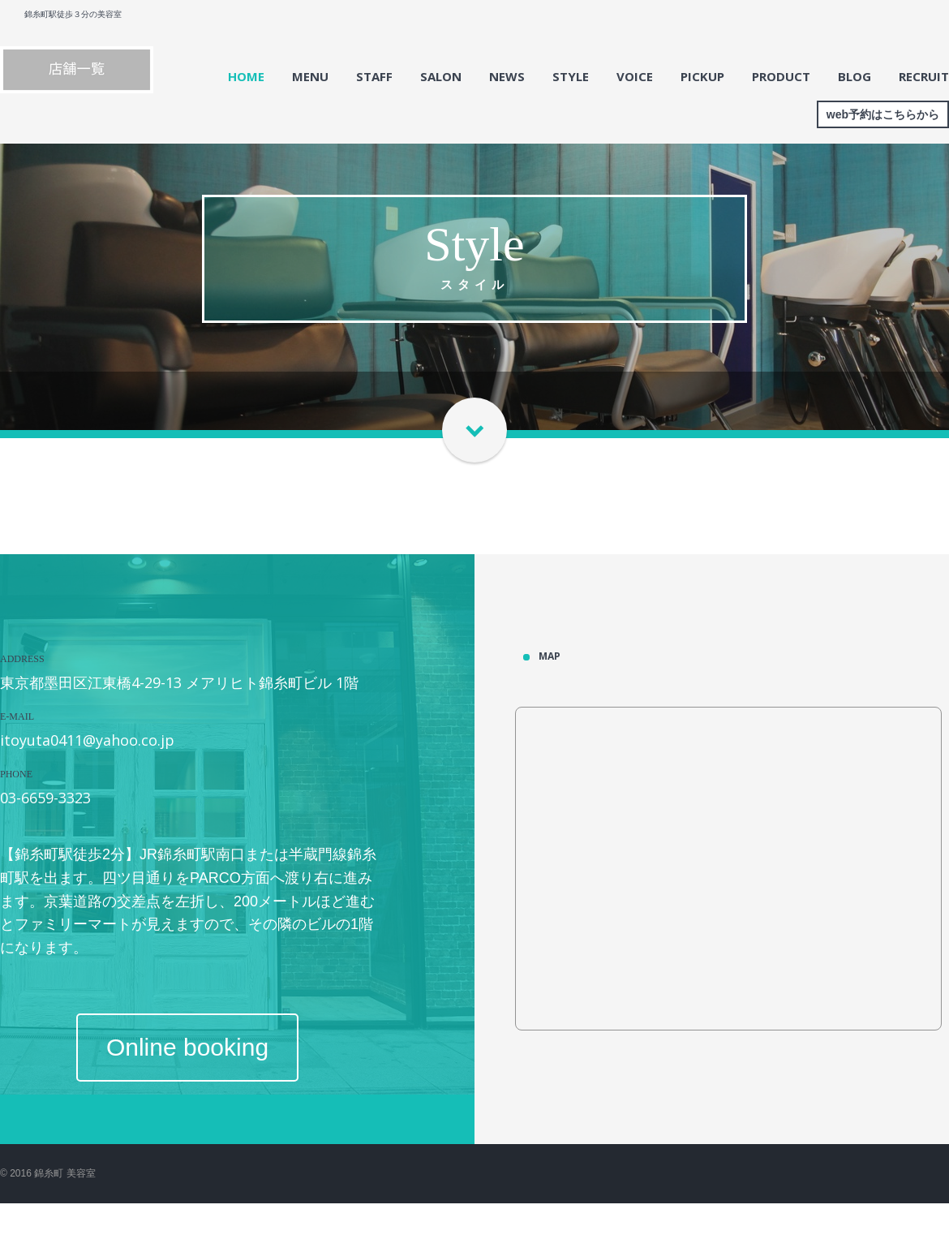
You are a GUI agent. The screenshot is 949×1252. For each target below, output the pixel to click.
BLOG (854, 76)
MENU (310, 76)
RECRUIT (924, 76)
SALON (441, 76)
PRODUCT (781, 76)
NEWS (507, 76)
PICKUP (702, 76)
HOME (246, 76)
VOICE (634, 76)
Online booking (187, 1047)
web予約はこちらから (883, 114)
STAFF (374, 76)
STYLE (570, 76)
